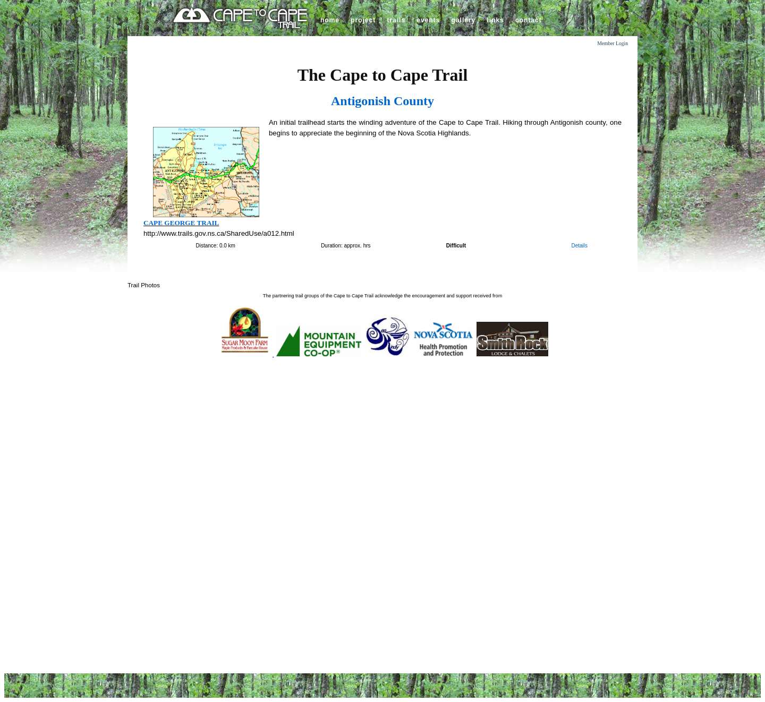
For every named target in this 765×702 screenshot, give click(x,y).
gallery (464, 20)
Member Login (612, 43)
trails (396, 20)
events (428, 20)
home (329, 20)
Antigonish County (382, 101)
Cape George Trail (181, 223)
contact (528, 20)
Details (579, 246)
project (363, 20)
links (495, 20)
